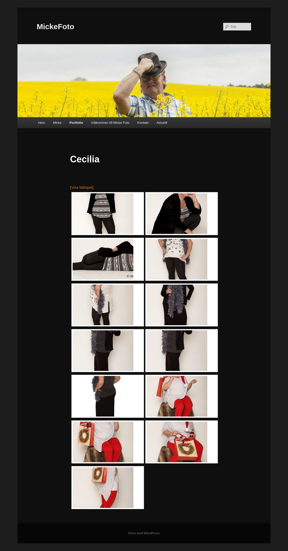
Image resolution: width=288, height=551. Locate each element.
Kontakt (143, 123)
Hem (41, 123)
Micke (57, 123)
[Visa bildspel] (81, 187)
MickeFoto (55, 26)
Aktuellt (161, 123)
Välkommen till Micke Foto (110, 123)
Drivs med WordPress (144, 533)
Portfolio (76, 123)
